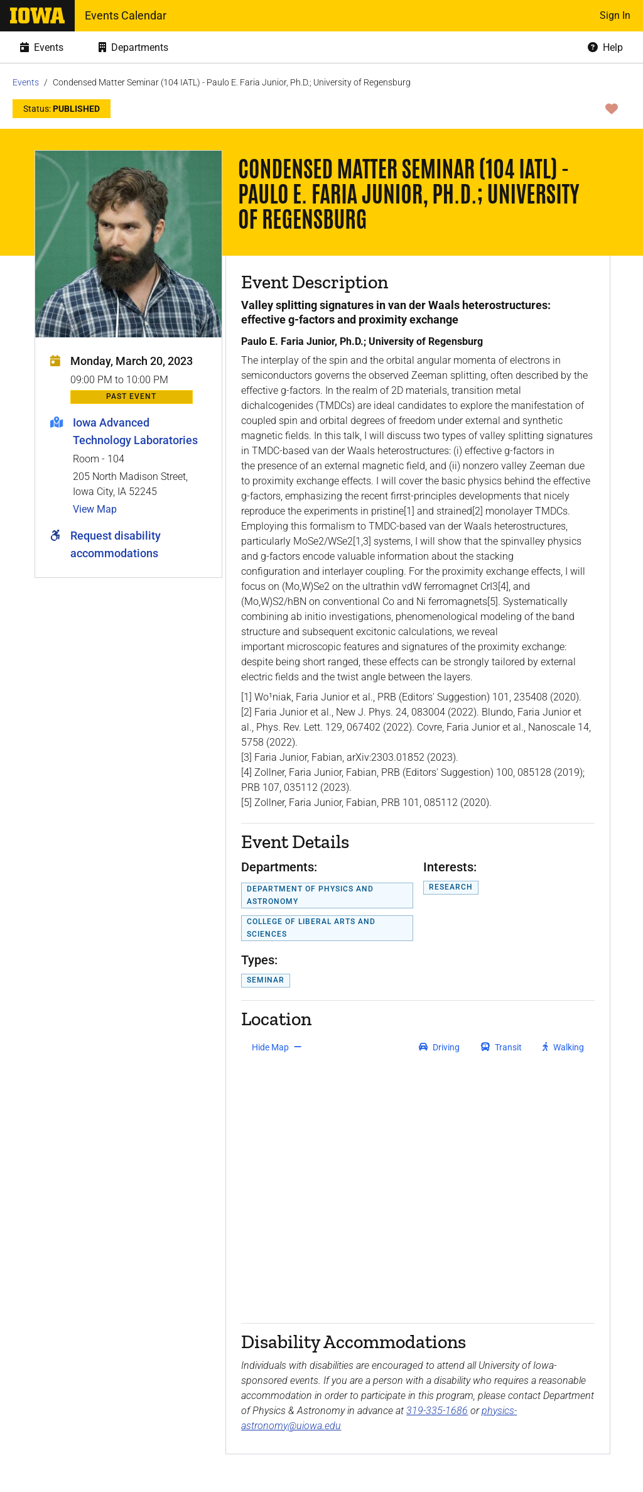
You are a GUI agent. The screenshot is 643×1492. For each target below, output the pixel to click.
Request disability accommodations (115, 544)
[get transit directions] (501, 1047)
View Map (95, 509)
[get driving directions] (439, 1047)
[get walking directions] (563, 1047)
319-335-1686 (437, 1411)
